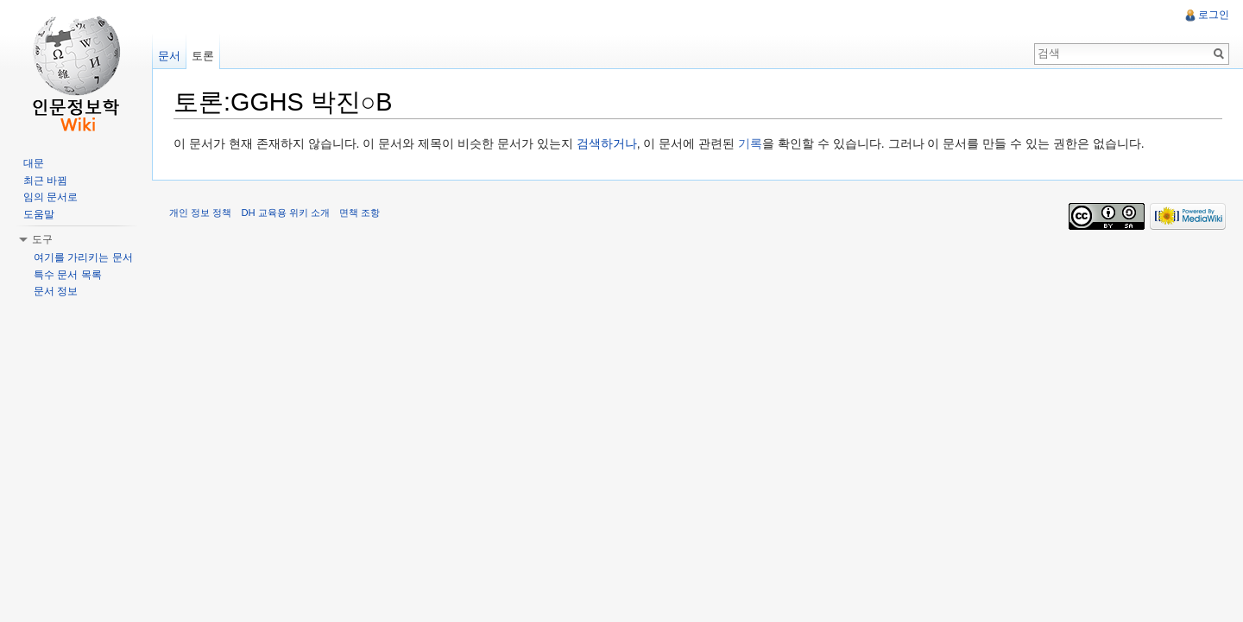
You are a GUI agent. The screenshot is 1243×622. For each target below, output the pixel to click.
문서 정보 (56, 291)
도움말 (38, 214)
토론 (203, 55)
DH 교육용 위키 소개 (285, 212)
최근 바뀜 (45, 181)
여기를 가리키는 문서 (83, 257)
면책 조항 (359, 212)
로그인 (1213, 15)
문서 (169, 55)
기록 (750, 143)
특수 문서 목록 (68, 275)
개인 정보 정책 (200, 212)
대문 (33, 163)
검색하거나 (607, 143)
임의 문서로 (50, 197)
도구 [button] (42, 239)
